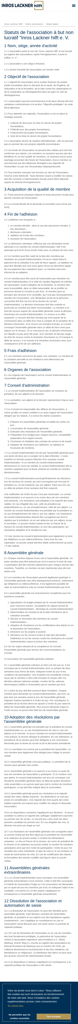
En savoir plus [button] (15, 1005)
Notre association (34, 24)
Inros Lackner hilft (13, 24)
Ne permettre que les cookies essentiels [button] (19, 1016)
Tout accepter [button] (54, 1016)
